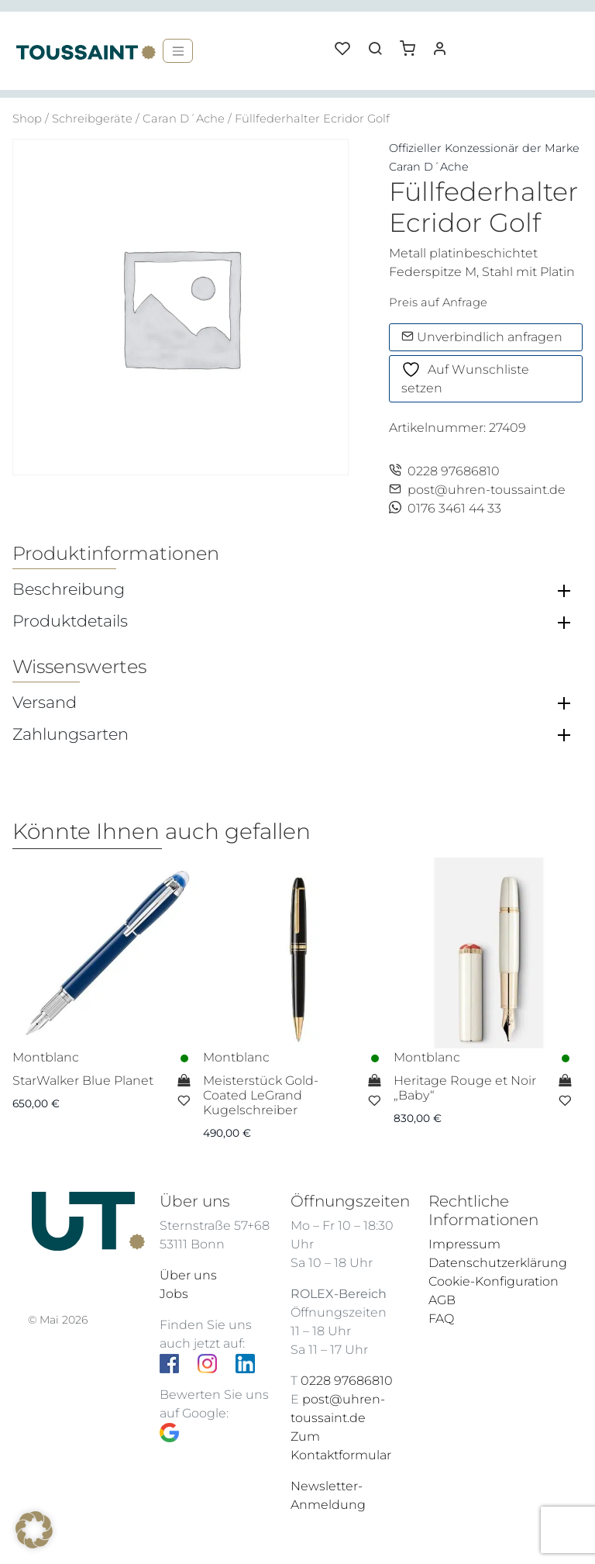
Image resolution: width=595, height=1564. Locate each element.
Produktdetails (70, 621)
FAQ (441, 1318)
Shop (27, 119)
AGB (442, 1300)
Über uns (188, 1275)
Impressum (464, 1244)
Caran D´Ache (184, 119)
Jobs (174, 1293)
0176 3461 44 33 (445, 508)
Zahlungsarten (70, 734)
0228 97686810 (444, 471)
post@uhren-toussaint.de (477, 489)
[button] (413, 42)
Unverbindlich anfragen (481, 337)
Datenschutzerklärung (497, 1262)
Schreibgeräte (92, 119)
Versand (44, 702)
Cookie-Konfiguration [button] (493, 1281)
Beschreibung (68, 589)
